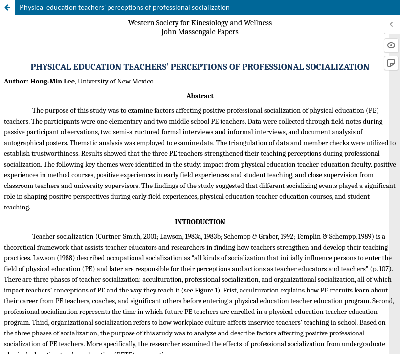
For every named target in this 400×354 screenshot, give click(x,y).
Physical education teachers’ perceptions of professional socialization (125, 7)
